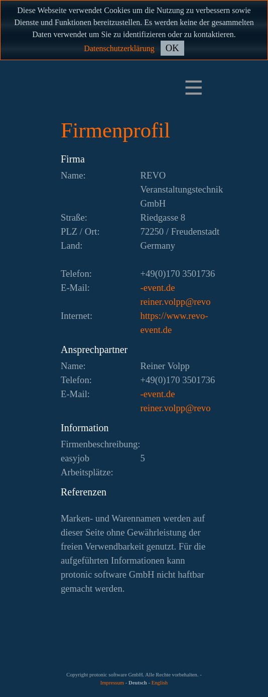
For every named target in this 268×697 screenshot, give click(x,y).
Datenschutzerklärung (119, 48)
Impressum (112, 682)
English (160, 682)
